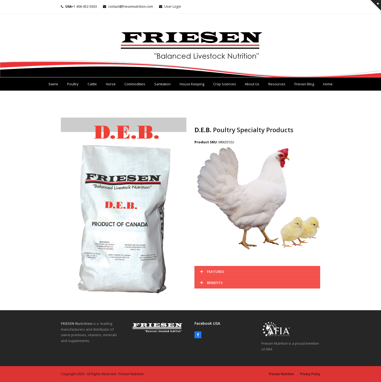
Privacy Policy (310, 374)
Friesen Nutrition (281, 374)
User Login (172, 6)
